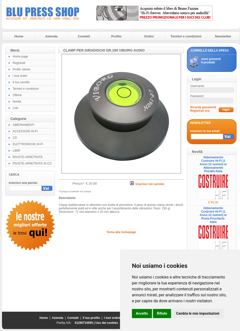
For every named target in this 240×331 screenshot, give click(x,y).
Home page (20, 56)
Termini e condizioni (186, 36)
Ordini (148, 36)
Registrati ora (199, 110)
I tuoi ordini (20, 76)
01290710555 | (85, 323)
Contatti (84, 36)
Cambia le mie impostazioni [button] (197, 313)
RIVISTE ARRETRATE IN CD (32, 163)
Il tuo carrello (21, 82)
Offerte (17, 95)
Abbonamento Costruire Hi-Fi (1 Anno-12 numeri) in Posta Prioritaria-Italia (213, 215)
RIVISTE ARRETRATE (28, 157)
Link (15, 108)
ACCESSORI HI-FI (25, 131)
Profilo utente (21, 69)
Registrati (19, 63)
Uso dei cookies (106, 323)
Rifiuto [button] (162, 313)
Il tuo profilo (91, 318)
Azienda (51, 36)
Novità (17, 101)
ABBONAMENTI (23, 125)
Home (18, 36)
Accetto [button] (142, 313)
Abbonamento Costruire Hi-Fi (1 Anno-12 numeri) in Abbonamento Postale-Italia (213, 164)
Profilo (116, 36)
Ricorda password (203, 107)
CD (15, 137)
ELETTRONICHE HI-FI (28, 144)
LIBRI (16, 150)
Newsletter (223, 36)
